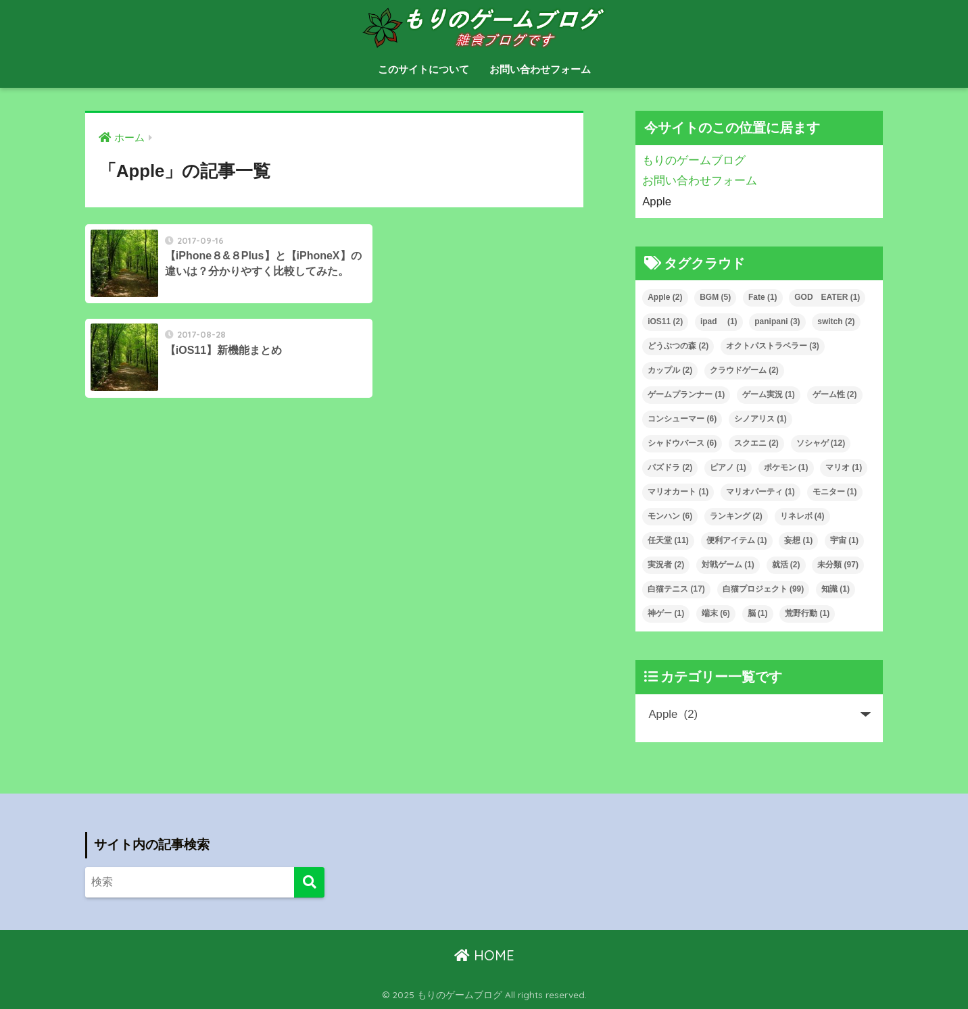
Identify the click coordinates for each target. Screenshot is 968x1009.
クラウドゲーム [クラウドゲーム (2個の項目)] (744, 370)
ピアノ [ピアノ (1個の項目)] (728, 467)
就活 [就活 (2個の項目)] (786, 564)
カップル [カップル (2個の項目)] (670, 370)
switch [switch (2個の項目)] (835, 321)
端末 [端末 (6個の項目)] (716, 613)
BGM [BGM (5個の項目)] (715, 297)
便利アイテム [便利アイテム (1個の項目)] (736, 540)
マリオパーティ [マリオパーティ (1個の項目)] (760, 491)
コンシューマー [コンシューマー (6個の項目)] (682, 418)
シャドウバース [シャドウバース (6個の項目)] (682, 443)
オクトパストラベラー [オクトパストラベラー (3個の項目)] (772, 346)
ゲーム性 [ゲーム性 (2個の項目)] (835, 394)
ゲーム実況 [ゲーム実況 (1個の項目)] (768, 394)
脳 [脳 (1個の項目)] (758, 613)
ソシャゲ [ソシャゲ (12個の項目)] (821, 443)
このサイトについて (423, 69)
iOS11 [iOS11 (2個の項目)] (665, 321)
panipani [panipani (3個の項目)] (777, 321)
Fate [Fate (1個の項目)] (762, 297)
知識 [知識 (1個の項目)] (835, 589)
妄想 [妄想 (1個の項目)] (798, 540)
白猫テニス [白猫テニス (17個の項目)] (676, 589)
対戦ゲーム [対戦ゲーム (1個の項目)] (728, 564)
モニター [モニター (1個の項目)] (835, 491)
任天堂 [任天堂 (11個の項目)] (668, 540)
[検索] (309, 882)
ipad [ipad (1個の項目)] (718, 321)
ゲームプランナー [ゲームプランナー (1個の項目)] (686, 394)
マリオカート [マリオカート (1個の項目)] (678, 491)
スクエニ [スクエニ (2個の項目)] (756, 443)
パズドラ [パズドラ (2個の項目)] (670, 467)
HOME (484, 955)
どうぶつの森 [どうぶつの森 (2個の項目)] (678, 346)
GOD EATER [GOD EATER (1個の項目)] (827, 297)
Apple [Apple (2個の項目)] (665, 297)
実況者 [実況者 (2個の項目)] (666, 564)
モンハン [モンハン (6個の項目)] (670, 516)
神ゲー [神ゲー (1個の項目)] (666, 613)
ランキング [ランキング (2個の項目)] (736, 516)
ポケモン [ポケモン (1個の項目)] (786, 467)
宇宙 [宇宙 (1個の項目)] (844, 540)
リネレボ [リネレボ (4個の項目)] (802, 516)
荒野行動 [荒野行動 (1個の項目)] (807, 613)
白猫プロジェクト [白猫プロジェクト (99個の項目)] (763, 589)
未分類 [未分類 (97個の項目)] (837, 564)
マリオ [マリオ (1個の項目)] (843, 467)
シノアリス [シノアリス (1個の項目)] (760, 418)
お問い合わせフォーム (540, 69)
